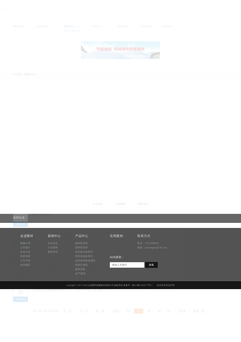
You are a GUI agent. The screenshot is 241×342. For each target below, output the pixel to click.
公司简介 (25, 261)
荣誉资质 (25, 270)
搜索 (151, 279)
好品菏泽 (170, 299)
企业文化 (25, 266)
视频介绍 (25, 257)
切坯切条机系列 (84, 270)
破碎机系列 (81, 257)
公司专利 (25, 274)
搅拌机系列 (81, 261)
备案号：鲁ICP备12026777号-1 (137, 299)
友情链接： (20, 215)
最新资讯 (53, 266)
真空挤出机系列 (84, 266)
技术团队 (25, 279)
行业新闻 (53, 261)
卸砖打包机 (81, 279)
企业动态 (53, 257)
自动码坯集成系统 (85, 274)
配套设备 (80, 283)
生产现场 (80, 287)
